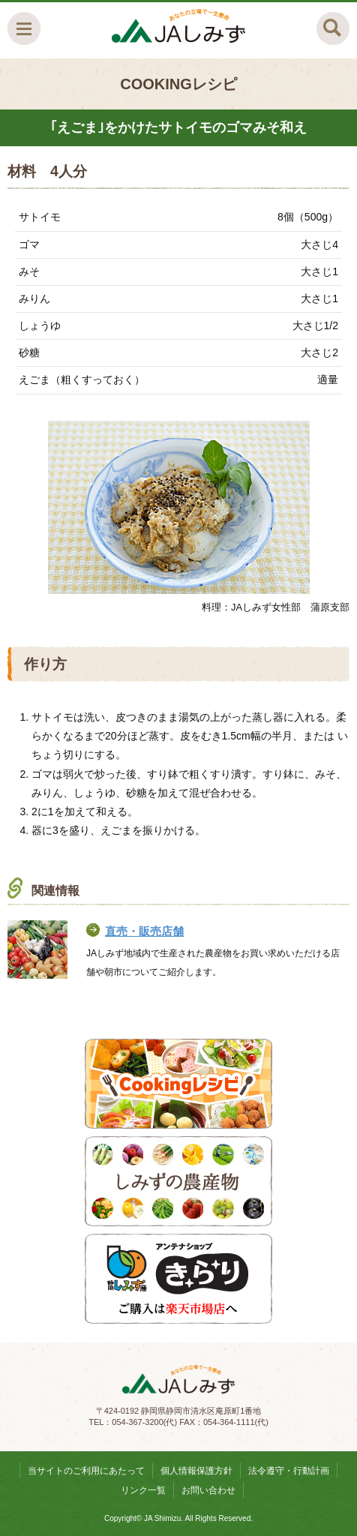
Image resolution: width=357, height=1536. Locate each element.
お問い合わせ (209, 1490)
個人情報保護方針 (196, 1471)
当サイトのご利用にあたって (86, 1471)
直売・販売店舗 (144, 931)
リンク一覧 (143, 1490)
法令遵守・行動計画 (288, 1471)
